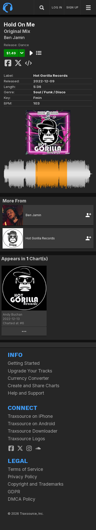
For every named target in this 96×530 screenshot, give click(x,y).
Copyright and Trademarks (35, 484)
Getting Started (24, 363)
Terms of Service (25, 469)
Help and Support (26, 393)
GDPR (14, 491)
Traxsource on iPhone (30, 416)
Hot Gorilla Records (50, 75)
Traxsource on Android (31, 423)
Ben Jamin (14, 37)
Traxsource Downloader (32, 431)
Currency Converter (28, 378)
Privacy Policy (22, 476)
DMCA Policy (21, 499)
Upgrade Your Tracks (30, 370)
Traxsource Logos (26, 438)
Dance (23, 45)
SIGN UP (72, 7)
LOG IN (57, 7)
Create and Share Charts (33, 385)
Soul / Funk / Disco (49, 92)
